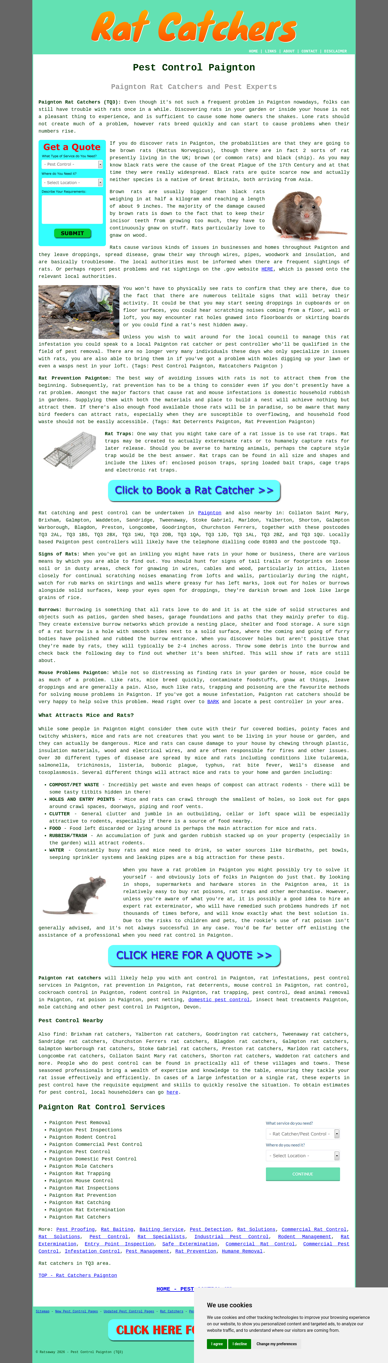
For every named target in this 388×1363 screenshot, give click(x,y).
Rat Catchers (171, 1312)
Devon (191, 1007)
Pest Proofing (75, 1229)
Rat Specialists (161, 1237)
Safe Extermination (189, 1244)
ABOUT (289, 51)
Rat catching (57, 513)
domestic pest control (219, 1000)
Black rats (229, 172)
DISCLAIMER (335, 51)
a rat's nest (192, 325)
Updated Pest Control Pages (129, 1312)
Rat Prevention (195, 1251)
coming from (283, 310)
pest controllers (105, 542)
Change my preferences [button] (277, 1344)
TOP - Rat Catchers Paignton (78, 1275)
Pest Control (108, 1237)
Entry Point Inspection (119, 1244)
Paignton (209, 513)
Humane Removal (242, 1251)
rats (115, 109)
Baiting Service (162, 1229)
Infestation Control (92, 1251)
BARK (213, 701)
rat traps (321, 434)
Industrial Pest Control (231, 1237)
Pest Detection (210, 1229)
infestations (244, 392)
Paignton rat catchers (70, 978)
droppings (279, 303)
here (172, 1092)
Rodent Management (304, 1237)
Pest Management (147, 1251)
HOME (253, 51)
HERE (267, 269)
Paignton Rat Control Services (102, 1107)
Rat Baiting (117, 1229)
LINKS (270, 51)
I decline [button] (240, 1344)
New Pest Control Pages (76, 1312)
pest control (125, 1007)
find (59, 1034)
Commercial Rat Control (314, 1229)
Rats (115, 247)
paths (245, 617)
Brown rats (126, 191)
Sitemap (42, 1312)
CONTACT (309, 51)
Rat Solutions (256, 1229)
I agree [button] (217, 1344)
